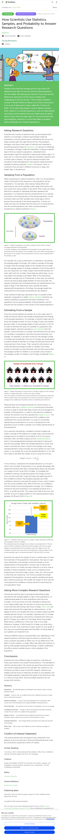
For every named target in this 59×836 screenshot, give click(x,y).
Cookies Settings (29, 828)
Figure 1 (33, 209)
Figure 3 (29, 496)
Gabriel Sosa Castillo (11, 785)
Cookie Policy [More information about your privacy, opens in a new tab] (50, 823)
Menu (55, 7)
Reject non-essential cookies (29, 832)
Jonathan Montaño (10, 776)
